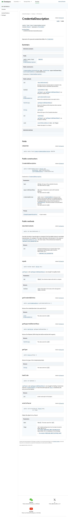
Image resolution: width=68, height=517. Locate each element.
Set (44, 70)
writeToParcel (41, 123)
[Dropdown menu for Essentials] (20, 1)
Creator (25, 60)
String (37, 70)
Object (29, 27)
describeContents (42, 82)
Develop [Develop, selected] (37, 1)
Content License (56, 441)
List (24, 71)
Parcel (47, 123)
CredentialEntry (30, 71)
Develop (33, 13)
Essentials (16, 1)
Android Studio (61, 1)
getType (40, 110)
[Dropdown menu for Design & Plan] (32, 1)
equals (39, 89)
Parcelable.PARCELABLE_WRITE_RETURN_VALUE (49, 429)
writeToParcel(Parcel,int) (30, 239)
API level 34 (61, 17)
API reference (6, 6)
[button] (8, 15)
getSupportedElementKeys (44, 102)
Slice (51, 387)
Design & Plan (27, 1)
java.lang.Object (25, 29)
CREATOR (40, 59)
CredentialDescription (29, 62)
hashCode (40, 115)
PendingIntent (41, 202)
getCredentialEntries (43, 97)
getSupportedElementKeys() (53, 92)
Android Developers (26, 13)
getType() (40, 92)
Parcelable (41, 27)
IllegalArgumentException (30, 214)
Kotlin (58, 21)
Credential (50, 39)
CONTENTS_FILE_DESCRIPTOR (29, 241)
